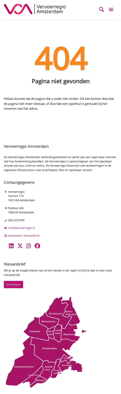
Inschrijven (13, 284)
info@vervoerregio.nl (21, 228)
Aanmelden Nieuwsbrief (23, 235)
